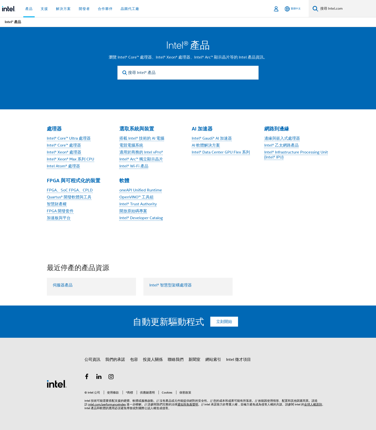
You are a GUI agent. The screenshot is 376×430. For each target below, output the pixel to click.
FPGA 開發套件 (60, 211)
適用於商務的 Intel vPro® (141, 152)
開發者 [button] (84, 8)
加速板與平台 (59, 217)
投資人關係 (153, 359)
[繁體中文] (292, 8)
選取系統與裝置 (136, 129)
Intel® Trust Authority (138, 204)
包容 (134, 359)
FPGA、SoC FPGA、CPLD (70, 190)
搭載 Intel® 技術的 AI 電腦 (141, 138)
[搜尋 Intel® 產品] (188, 73)
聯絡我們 (176, 359)
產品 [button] (29, 8)
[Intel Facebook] (86, 377)
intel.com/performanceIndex (107, 404)
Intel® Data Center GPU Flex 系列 (221, 152)
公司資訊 (92, 359)
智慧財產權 (57, 204)
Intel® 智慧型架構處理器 (170, 285)
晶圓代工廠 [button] (130, 8)
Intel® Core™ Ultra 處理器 (69, 138)
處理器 (54, 129)
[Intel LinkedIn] (99, 377)
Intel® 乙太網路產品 (281, 145)
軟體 (124, 181)
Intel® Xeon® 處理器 (64, 152)
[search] (124, 72)
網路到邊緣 (276, 129)
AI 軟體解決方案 (206, 145)
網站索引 (213, 359)
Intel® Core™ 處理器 (64, 145)
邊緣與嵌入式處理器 (282, 138)
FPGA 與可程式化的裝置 (73, 181)
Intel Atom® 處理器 (63, 166)
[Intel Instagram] (111, 377)
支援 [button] (44, 8)
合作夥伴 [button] (105, 8)
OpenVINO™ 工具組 (136, 197)
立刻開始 (224, 321)
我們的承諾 (115, 359)
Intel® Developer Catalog (141, 217)
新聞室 (194, 359)
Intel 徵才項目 (238, 359)
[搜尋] (315, 8)
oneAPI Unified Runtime (140, 190)
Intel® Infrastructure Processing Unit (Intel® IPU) (296, 155)
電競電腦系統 (131, 145)
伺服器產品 (63, 285)
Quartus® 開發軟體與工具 (69, 197)
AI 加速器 (202, 129)
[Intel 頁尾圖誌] (57, 383)
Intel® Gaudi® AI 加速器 (212, 138)
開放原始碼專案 (133, 211)
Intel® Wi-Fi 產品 (133, 166)
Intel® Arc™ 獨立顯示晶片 (141, 159)
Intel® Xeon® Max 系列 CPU (70, 159)
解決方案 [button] (63, 8)
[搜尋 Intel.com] (347, 9)
